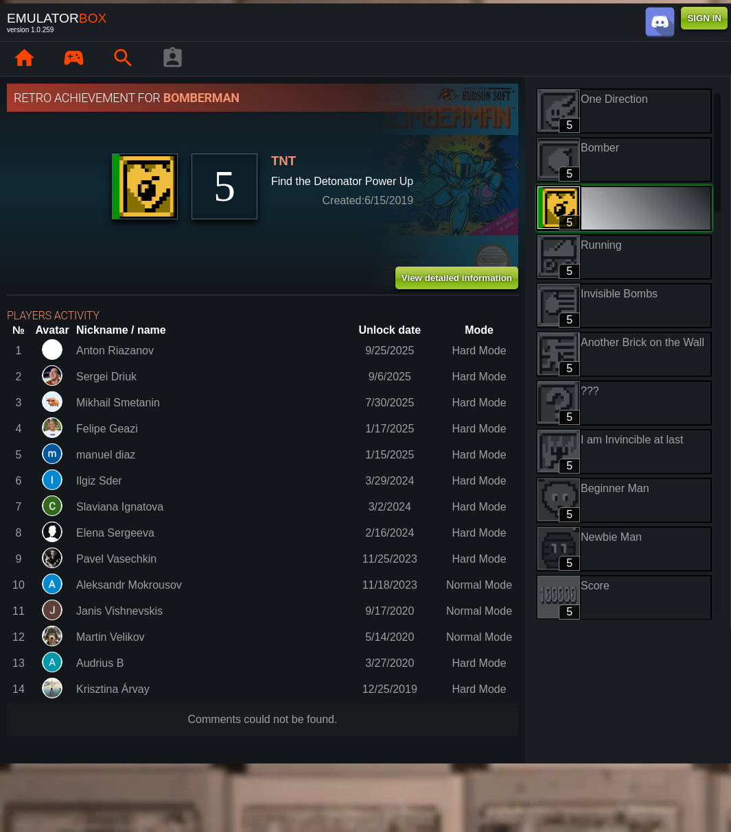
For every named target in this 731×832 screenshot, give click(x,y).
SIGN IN (704, 18)
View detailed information (457, 278)
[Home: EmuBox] (24, 59)
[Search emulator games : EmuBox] (123, 59)
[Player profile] (172, 59)
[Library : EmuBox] (73, 59)
